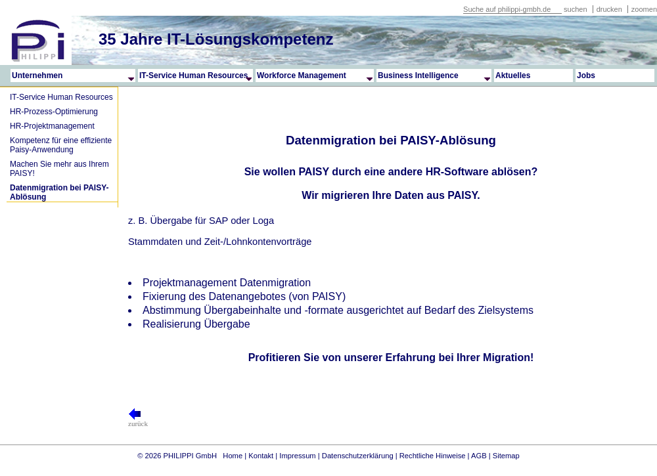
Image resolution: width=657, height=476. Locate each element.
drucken (610, 9)
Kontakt (260, 456)
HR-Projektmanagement (52, 126)
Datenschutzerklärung (358, 456)
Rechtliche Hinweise (432, 456)
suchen (575, 9)
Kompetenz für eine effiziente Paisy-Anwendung (61, 145)
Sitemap (506, 456)
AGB (479, 456)
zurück (138, 420)
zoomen (644, 9)
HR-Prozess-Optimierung (54, 111)
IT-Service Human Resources (61, 97)
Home (232, 456)
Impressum (297, 456)
